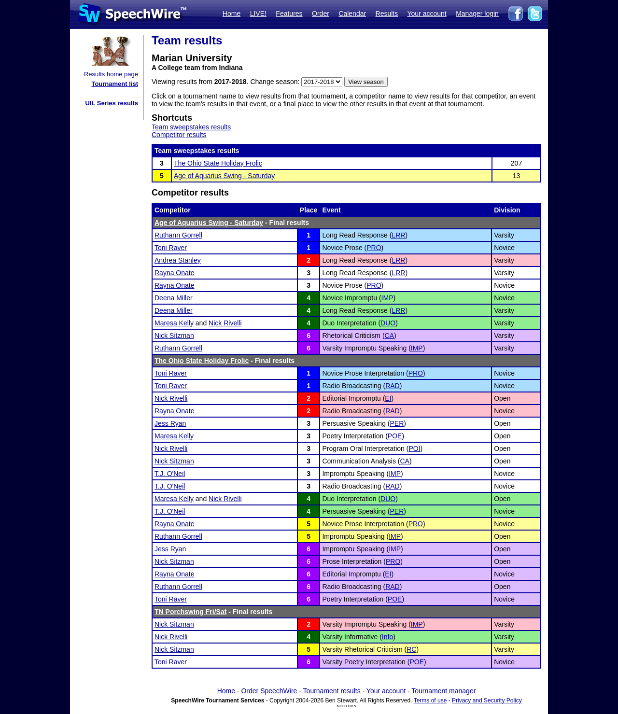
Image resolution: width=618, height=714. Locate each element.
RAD (392, 386)
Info (387, 637)
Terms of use (430, 700)
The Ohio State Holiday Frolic (218, 163)
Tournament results (332, 691)
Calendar (352, 13)
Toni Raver (170, 248)
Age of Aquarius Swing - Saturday (224, 176)
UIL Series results (111, 103)
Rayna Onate (174, 273)
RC (411, 649)
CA (389, 335)
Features (289, 13)
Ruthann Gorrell (178, 235)
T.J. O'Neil (169, 473)
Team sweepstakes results (191, 127)
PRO (373, 248)
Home (231, 13)
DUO (387, 323)
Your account (426, 13)
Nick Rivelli (225, 323)
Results (387, 13)
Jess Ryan (170, 423)
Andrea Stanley (177, 260)
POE (395, 436)
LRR (398, 235)
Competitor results (179, 135)
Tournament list (114, 83)
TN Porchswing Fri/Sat (190, 612)
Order (320, 13)
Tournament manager (443, 691)
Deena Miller (173, 298)
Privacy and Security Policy (487, 700)
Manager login (477, 13)
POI (414, 448)
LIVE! (258, 13)
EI (388, 398)
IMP (387, 298)
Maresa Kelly (174, 323)
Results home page (111, 74)
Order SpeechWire (269, 691)
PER (397, 423)
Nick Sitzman (174, 335)
